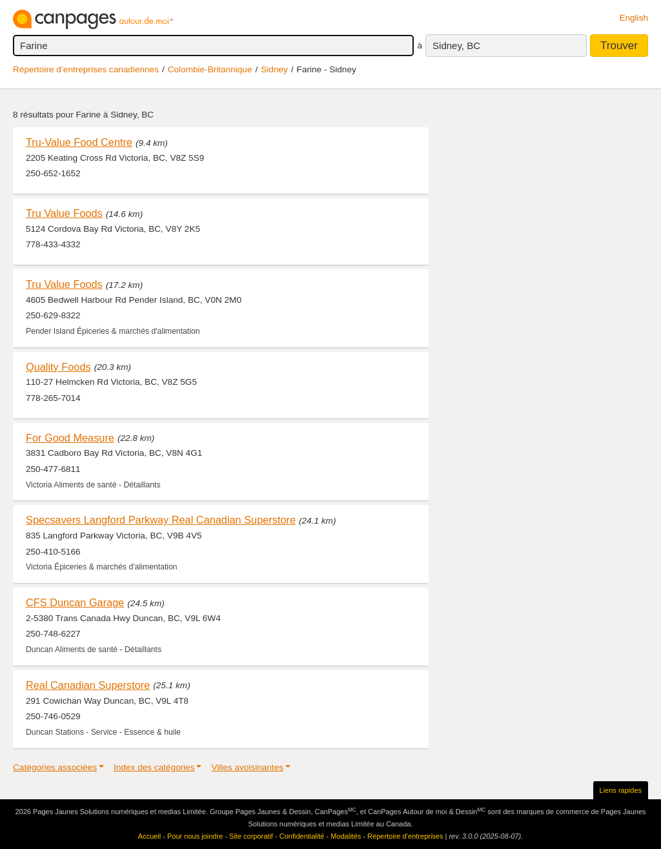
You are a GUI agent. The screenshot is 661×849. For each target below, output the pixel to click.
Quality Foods (58, 367)
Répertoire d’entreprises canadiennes (86, 69)
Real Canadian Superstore (88, 685)
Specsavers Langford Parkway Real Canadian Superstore (161, 520)
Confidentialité (302, 836)
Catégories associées (55, 767)
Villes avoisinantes (247, 767)
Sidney (274, 69)
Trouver (619, 45)
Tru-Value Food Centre (79, 142)
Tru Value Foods (64, 213)
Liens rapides (621, 790)
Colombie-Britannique (210, 69)
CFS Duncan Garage (75, 602)
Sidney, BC (456, 45)
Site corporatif (251, 836)
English (633, 18)
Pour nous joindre (195, 836)
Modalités (345, 836)
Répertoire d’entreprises (405, 836)
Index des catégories (154, 767)
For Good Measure (70, 438)
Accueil (149, 836)
